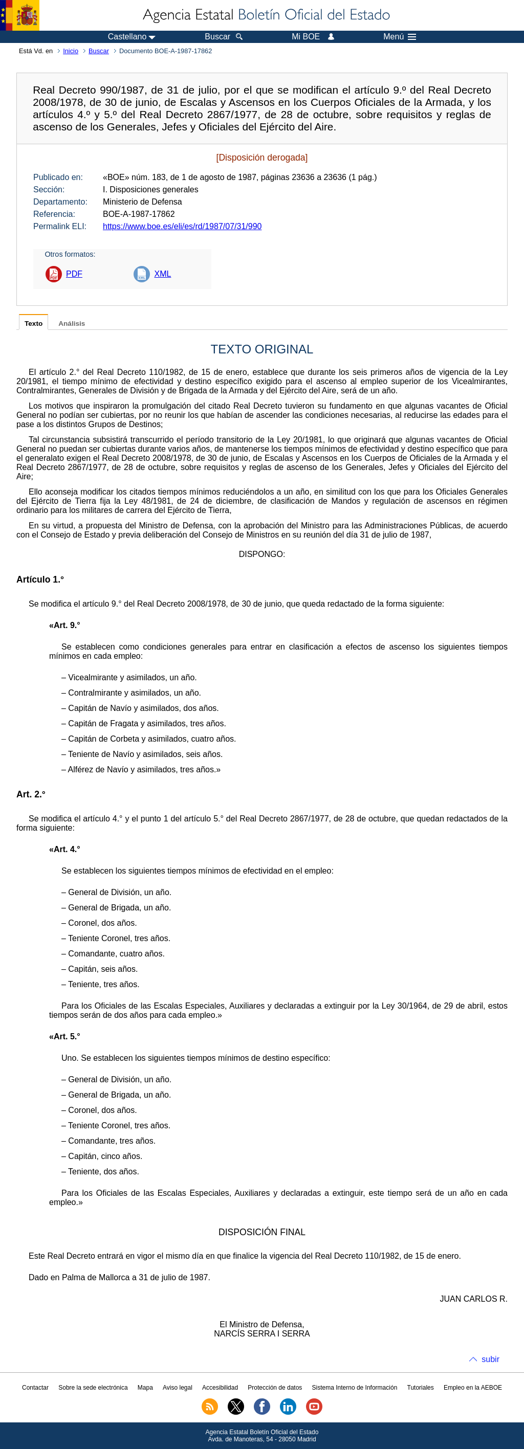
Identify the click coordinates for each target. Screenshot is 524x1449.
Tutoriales (420, 1387)
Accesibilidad (220, 1387)
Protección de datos (275, 1387)
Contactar (35, 1387)
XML (162, 274)
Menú (399, 37)
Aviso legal (177, 1387)
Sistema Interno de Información (355, 1387)
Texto (33, 323)
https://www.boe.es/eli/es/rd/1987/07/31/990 (182, 226)
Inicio (70, 51)
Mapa (145, 1387)
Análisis (71, 323)
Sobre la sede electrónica (92, 1387)
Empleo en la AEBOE (473, 1387)
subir (490, 1359)
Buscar (99, 51)
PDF (74, 274)
